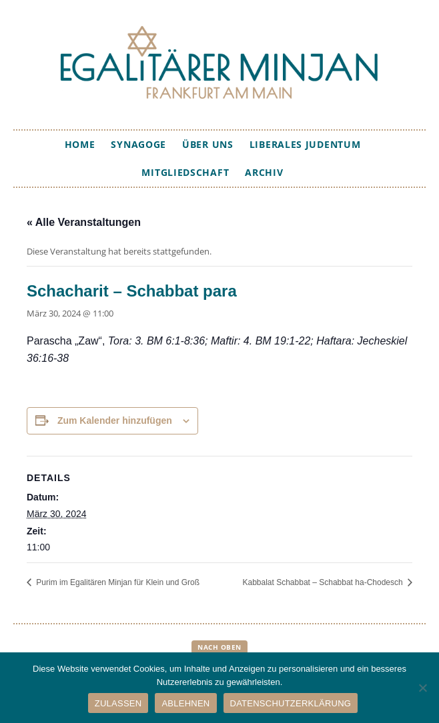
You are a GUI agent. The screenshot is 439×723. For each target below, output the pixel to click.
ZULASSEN (118, 703)
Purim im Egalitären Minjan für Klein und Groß (116, 582)
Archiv (264, 172)
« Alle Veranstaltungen (84, 222)
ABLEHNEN (185, 703)
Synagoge (138, 144)
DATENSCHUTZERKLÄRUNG (291, 703)
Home (80, 144)
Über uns (208, 144)
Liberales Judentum (305, 144)
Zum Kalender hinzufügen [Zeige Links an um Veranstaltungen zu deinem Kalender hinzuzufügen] (114, 420)
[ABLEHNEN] (422, 687)
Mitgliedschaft (185, 172)
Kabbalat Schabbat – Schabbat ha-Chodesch (323, 582)
